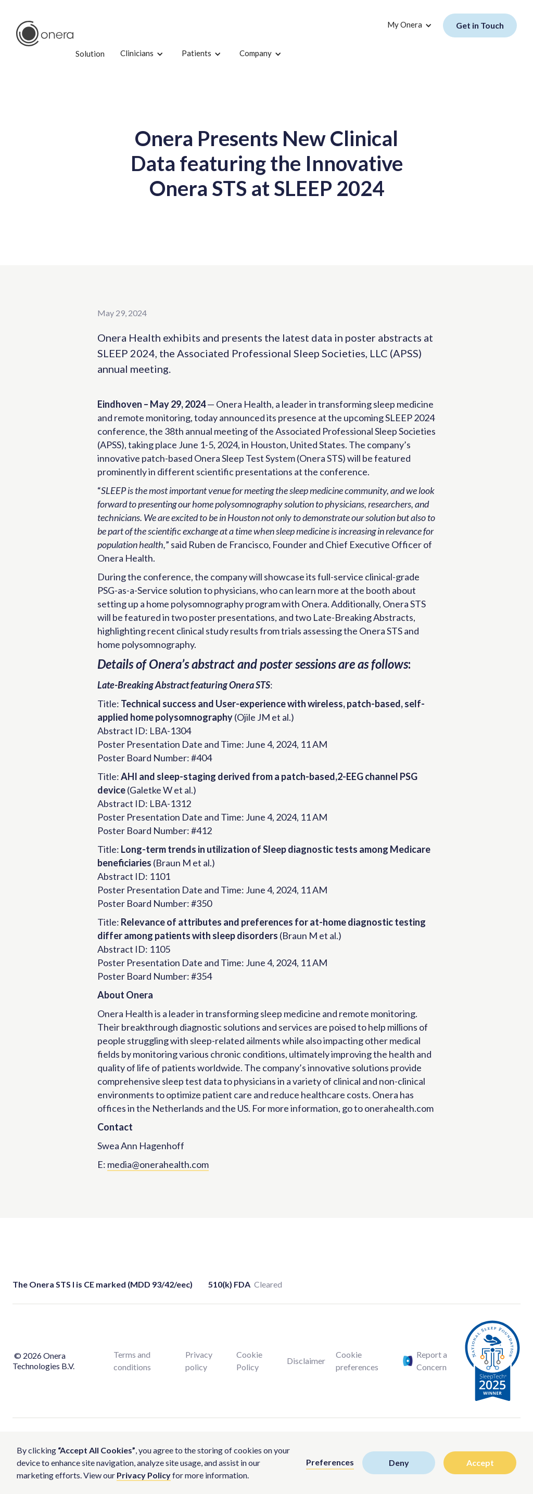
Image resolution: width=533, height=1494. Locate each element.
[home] (44, 34)
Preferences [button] (330, 1462)
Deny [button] (399, 1462)
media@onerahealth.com (158, 1164)
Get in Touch (480, 25)
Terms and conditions (132, 1360)
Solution (90, 53)
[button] (140, 54)
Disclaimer (306, 1361)
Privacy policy (198, 1360)
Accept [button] (480, 1462)
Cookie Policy (249, 1360)
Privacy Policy (144, 1475)
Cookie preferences (357, 1360)
